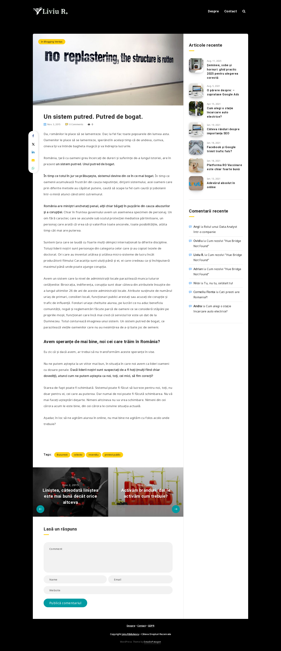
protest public (112, 454)
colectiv (78, 454)
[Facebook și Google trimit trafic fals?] (196, 147)
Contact (230, 11)
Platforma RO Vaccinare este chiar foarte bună (224, 167)
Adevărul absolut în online (221, 185)
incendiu (93, 454)
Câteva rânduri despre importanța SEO (223, 131)
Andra (197, 306)
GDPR (151, 625)
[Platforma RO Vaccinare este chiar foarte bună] (196, 165)
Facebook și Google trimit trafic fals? (221, 149)
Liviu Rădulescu (130, 634)
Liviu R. (198, 255)
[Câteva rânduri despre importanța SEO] (196, 129)
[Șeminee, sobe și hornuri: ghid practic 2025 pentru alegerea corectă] (196, 65)
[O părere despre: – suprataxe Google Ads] (196, 90)
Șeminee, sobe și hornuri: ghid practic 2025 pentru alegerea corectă (222, 71)
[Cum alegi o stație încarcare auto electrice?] (196, 108)
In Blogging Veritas (52, 41)
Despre (213, 11)
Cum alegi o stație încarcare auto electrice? (220, 112)
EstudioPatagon (152, 641)
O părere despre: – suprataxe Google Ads (223, 92)
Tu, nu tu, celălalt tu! (218, 283)
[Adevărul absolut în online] (196, 183)
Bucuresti (62, 454)
